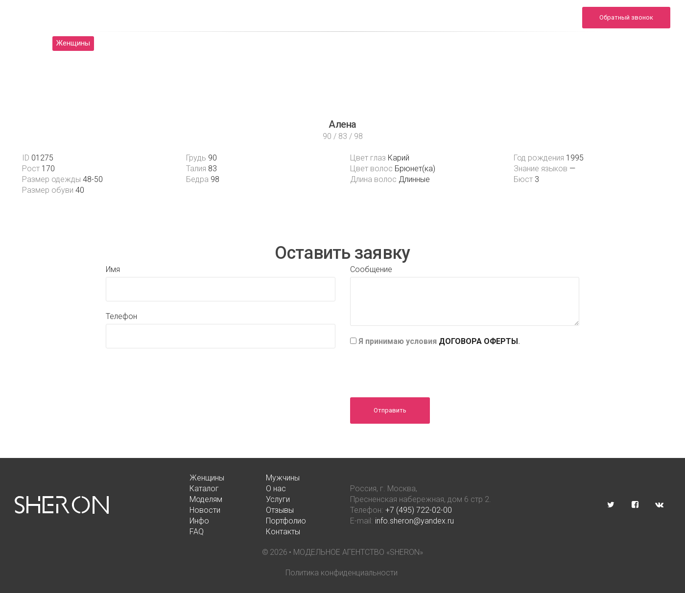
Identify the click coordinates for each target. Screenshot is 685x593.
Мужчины (128, 43)
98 (215, 179)
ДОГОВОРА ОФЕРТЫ (478, 341)
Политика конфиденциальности (341, 572)
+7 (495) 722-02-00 (418, 510)
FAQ (566, 43)
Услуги (323, 43)
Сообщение (371, 269)
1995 (575, 157)
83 (212, 168)
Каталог (180, 43)
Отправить (390, 410)
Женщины (73, 43)
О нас (226, 43)
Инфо (467, 43)
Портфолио (518, 43)
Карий (398, 157)
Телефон (121, 316)
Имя (113, 269)
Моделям (273, 43)
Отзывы (421, 43)
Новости (371, 43)
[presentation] (424, 368)
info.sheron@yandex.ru (536, 22)
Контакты (612, 43)
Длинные (414, 179)
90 (212, 157)
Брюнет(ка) (415, 168)
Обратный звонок (626, 17)
